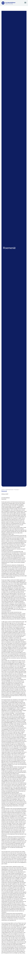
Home (2, 489)
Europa (16, 489)
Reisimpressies (9, 489)
